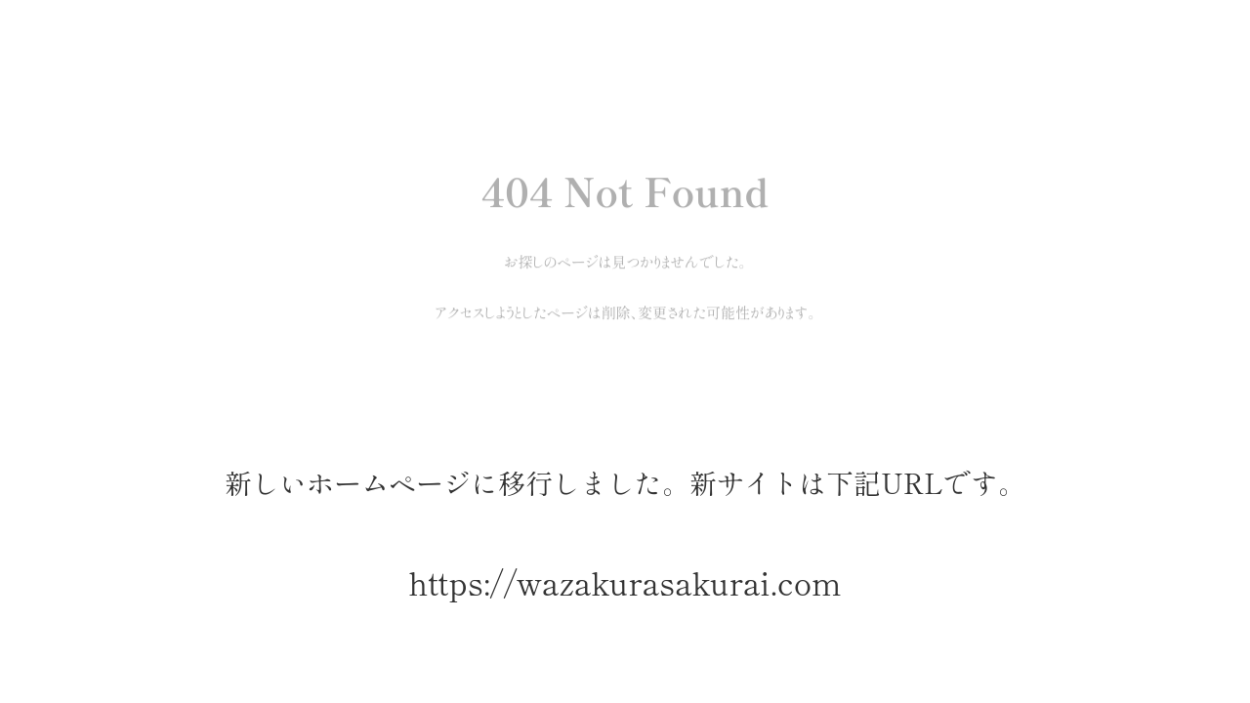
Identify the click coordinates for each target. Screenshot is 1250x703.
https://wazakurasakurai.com (624, 582)
